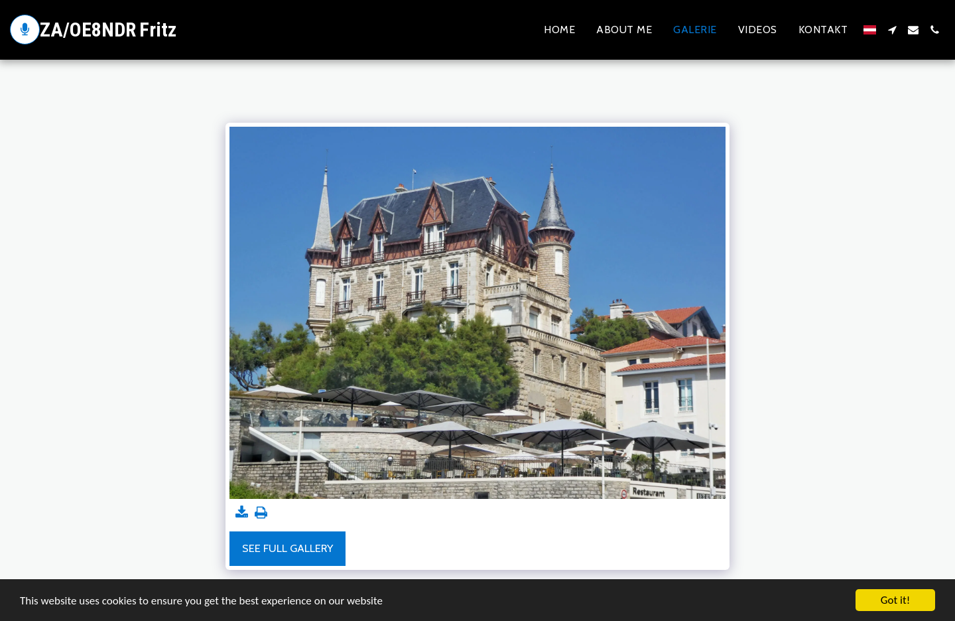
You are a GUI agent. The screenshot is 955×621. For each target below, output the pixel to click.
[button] (892, 30)
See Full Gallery (287, 548)
